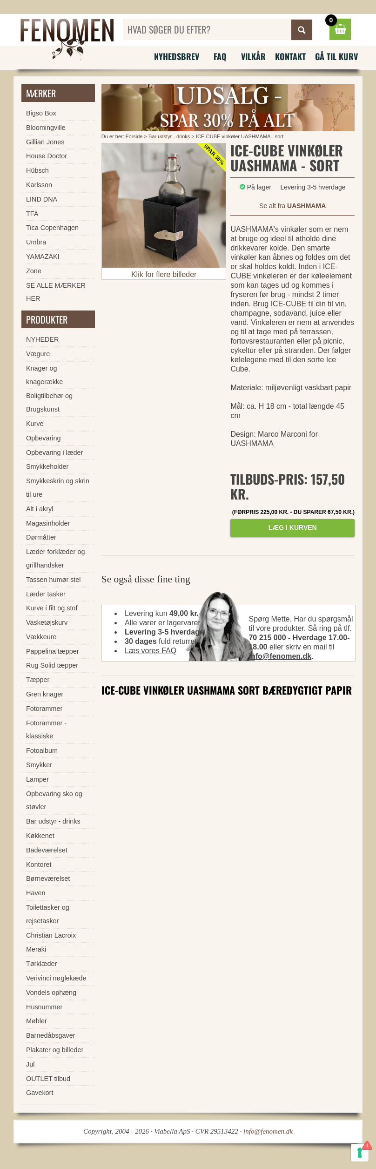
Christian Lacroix (51, 935)
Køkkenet (40, 835)
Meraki (36, 949)
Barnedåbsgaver (50, 1035)
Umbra (36, 242)
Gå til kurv (336, 56)
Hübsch (37, 170)
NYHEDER (42, 339)
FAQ (220, 56)
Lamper (37, 779)
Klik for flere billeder (164, 274)
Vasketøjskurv (46, 622)
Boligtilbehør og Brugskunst (49, 402)
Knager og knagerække (44, 375)
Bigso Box (41, 113)
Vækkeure (41, 637)
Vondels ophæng (51, 992)
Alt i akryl (39, 509)
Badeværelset (46, 850)
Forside (134, 136)
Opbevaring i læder (54, 452)
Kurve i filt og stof (51, 608)
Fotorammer (44, 708)
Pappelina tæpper (52, 651)
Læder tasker (46, 594)
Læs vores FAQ (150, 651)
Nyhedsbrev (176, 56)
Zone (33, 271)
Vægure (38, 354)
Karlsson (39, 185)
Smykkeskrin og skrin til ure (57, 487)
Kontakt (290, 56)
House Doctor (46, 156)
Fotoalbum (42, 750)
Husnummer (44, 1007)
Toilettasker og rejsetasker (47, 914)
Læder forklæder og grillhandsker (55, 558)
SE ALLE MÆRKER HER (56, 292)
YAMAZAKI (43, 256)
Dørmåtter (41, 537)
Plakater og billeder (54, 1050)
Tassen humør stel (53, 579)
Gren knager (44, 694)
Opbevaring (43, 438)
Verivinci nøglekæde (56, 978)
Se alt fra (292, 205)
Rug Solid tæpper (52, 665)
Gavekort (39, 1092)
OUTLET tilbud (48, 1078)
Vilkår (253, 56)
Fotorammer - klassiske (46, 729)
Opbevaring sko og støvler (54, 800)
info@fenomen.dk (279, 656)
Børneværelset (48, 878)
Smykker (39, 765)
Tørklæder (41, 963)
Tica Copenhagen (52, 227)
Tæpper (37, 679)
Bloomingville (46, 127)
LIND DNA (41, 199)
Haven (36, 893)
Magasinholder (48, 523)
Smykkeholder (47, 466)
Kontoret (38, 864)
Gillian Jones (45, 142)
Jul (30, 1064)
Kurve (35, 423)
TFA (32, 213)
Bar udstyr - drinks (169, 136)
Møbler (36, 1021)
